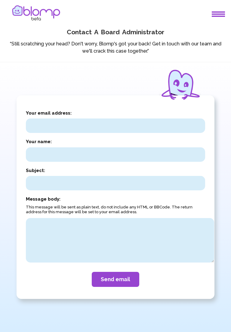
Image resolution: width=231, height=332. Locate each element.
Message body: (43, 199)
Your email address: (49, 113)
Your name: (39, 141)
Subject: (35, 170)
